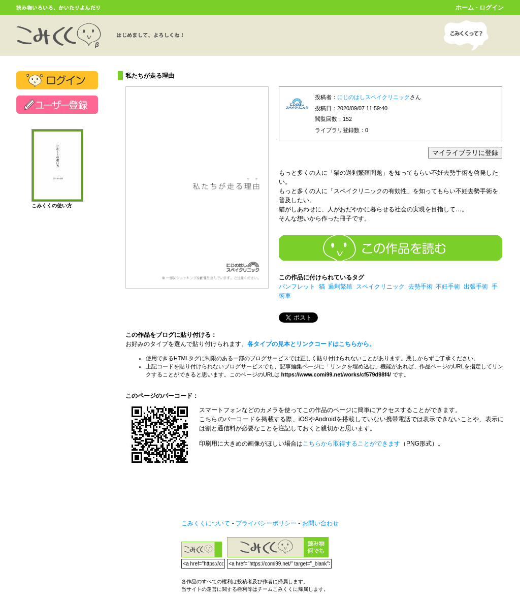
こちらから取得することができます (351, 443)
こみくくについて (205, 523)
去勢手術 (420, 286)
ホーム (465, 7)
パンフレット (297, 286)
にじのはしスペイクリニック (373, 97)
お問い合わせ (320, 523)
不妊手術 (448, 286)
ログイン (491, 7)
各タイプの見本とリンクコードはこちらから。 (311, 344)
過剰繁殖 (340, 286)
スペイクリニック (380, 286)
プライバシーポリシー (266, 523)
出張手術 (476, 286)
